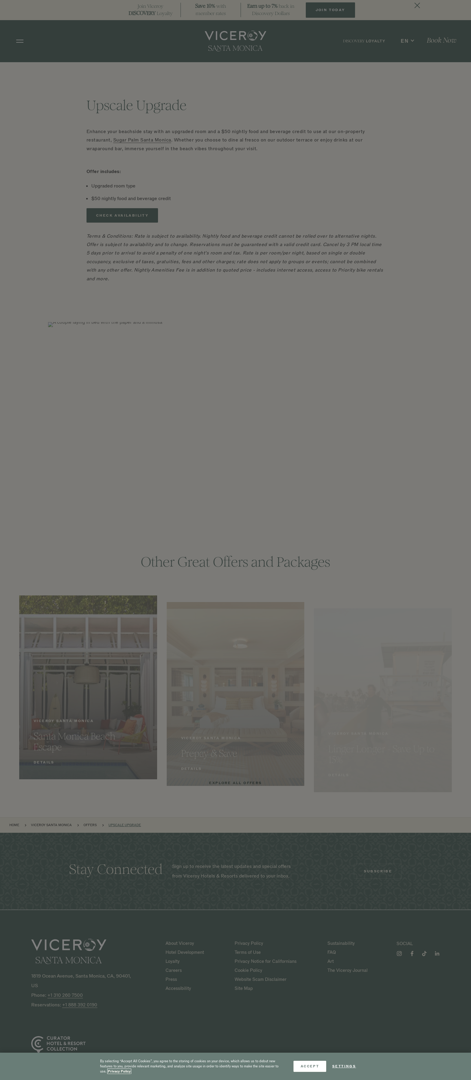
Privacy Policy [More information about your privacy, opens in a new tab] (119, 1071)
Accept (310, 1066)
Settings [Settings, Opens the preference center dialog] (344, 1066)
